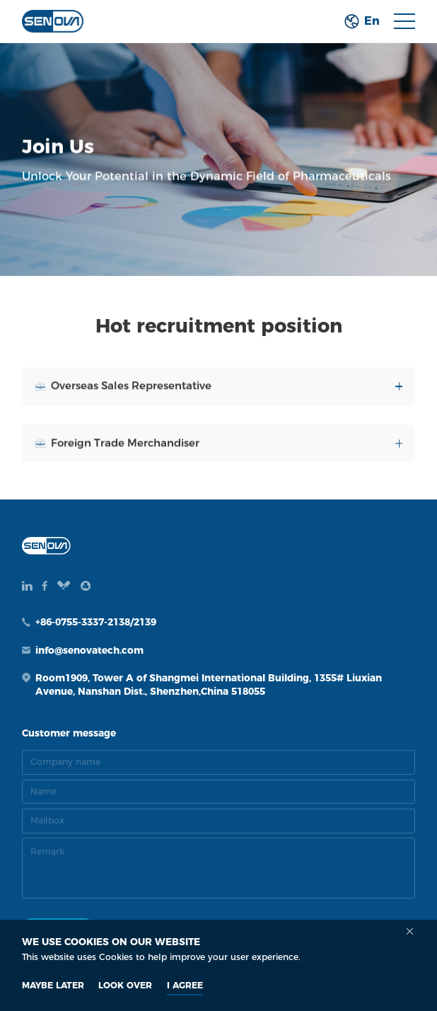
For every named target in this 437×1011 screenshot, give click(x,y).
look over (125, 985)
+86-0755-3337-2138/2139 (95, 622)
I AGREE (185, 985)
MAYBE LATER (53, 985)
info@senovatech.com (89, 650)
